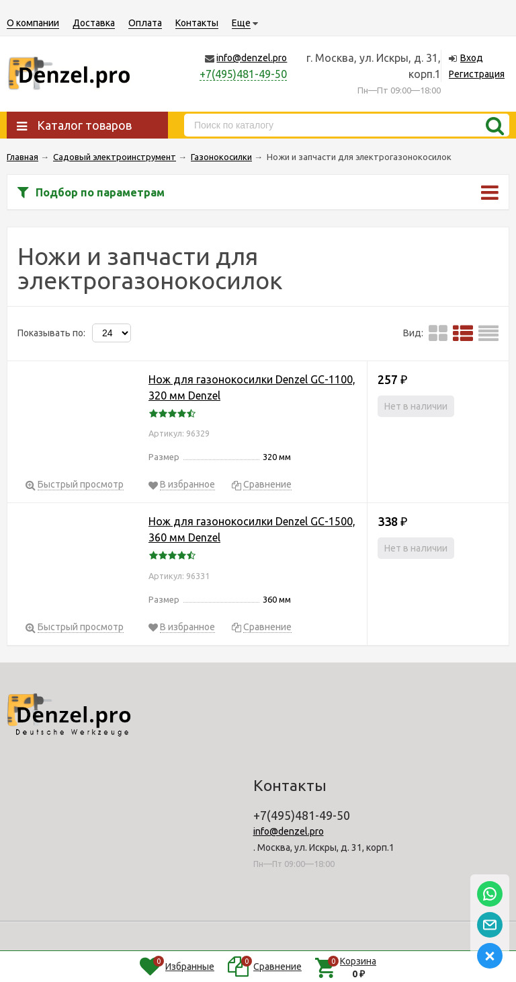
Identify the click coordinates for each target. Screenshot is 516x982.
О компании (33, 22)
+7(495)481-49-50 (243, 74)
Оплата (145, 22)
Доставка (94, 22)
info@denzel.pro (251, 57)
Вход (471, 57)
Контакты (196, 22)
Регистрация (477, 74)
